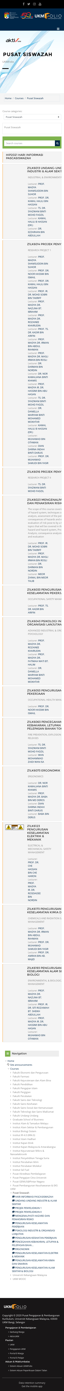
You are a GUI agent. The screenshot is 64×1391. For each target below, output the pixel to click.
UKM (12, 1344)
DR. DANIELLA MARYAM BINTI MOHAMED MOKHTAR (36, 414)
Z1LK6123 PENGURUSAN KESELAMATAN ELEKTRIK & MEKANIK (38, 832)
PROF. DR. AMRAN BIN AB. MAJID (38, 956)
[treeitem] (32, 1170)
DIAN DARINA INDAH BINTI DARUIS (36, 449)
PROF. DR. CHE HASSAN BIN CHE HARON (33, 869)
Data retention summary (32, 1382)
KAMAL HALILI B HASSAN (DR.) (37, 222)
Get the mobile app (32, 1386)
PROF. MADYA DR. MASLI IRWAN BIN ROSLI (38, 356)
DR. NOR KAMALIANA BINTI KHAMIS (38, 377)
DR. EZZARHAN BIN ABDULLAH (36, 232)
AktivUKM (14, 1336)
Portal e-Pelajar (17, 1357)
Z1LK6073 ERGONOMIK (43, 770)
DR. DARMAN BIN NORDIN (35, 367)
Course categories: (12, 111)
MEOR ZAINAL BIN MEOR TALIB (38, 577)
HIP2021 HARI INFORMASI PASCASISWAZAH (24, 156)
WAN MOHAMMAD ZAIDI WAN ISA (36, 758)
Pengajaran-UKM (18, 1349)
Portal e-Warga (17, 1353)
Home (8, 98)
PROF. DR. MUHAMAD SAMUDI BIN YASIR (38, 460)
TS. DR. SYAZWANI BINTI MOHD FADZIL (37, 211)
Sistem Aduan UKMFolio (21, 1366)
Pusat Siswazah (35, 98)
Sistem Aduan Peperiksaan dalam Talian (28, 1370)
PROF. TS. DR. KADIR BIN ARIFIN (38, 332)
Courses (19, 98)
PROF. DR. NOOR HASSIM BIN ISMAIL (38, 274)
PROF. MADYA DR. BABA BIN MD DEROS (38, 797)
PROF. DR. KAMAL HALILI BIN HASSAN (38, 201)
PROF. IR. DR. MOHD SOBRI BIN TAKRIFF (38, 295)
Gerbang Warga (17, 1332)
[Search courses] (29, 143)
